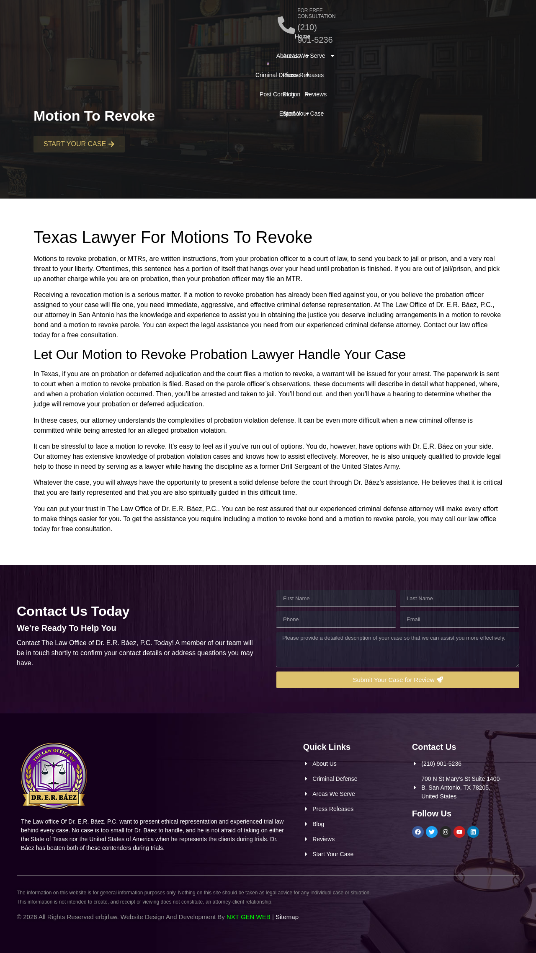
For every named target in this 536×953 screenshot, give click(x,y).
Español (199, 61)
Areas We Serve (348, 41)
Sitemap (287, 916)
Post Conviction (189, 41)
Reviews (469, 41)
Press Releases (405, 41)
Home (41, 41)
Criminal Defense (127, 41)
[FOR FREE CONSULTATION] (326, 20)
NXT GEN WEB (249, 916)
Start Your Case (342, 60)
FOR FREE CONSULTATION (369, 15)
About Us (75, 41)
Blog (442, 41)
